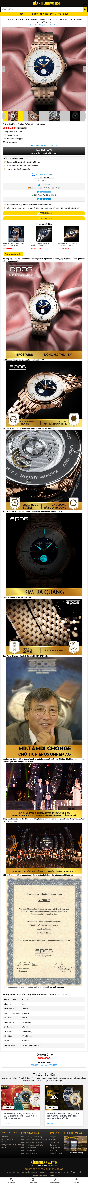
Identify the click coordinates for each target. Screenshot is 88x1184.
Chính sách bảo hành (28, 1148)
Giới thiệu (4, 1136)
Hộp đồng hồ (54, 1150)
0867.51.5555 (51, 1065)
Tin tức (8, 1108)
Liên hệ (3, 1147)
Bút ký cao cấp (55, 1148)
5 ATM (24, 1004)
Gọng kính (53, 1145)
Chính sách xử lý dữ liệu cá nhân (32, 1142)
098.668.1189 (37, 1065)
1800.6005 (43, 145)
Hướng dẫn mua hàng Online (11, 1145)
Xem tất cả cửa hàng (76, 1153)
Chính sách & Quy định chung (31, 1137)
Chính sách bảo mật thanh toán (32, 1145)
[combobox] (44, 180)
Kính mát (53, 1139)
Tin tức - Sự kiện (44, 1074)
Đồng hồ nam (43, 25)
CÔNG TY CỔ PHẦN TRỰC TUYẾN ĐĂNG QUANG (44, 1169)
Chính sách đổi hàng (28, 1150)
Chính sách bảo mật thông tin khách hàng (35, 1139)
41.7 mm (25, 999)
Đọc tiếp (7, 1123)
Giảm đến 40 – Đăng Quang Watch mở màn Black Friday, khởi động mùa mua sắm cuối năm (63, 1115)
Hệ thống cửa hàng (7, 1142)
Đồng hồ (53, 1137)
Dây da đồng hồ (55, 1142)
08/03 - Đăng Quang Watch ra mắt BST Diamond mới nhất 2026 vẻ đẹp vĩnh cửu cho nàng (20, 1115)
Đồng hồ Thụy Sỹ (56, 1153)
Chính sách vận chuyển (29, 1153)
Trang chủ (33, 25)
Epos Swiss (54, 25)
